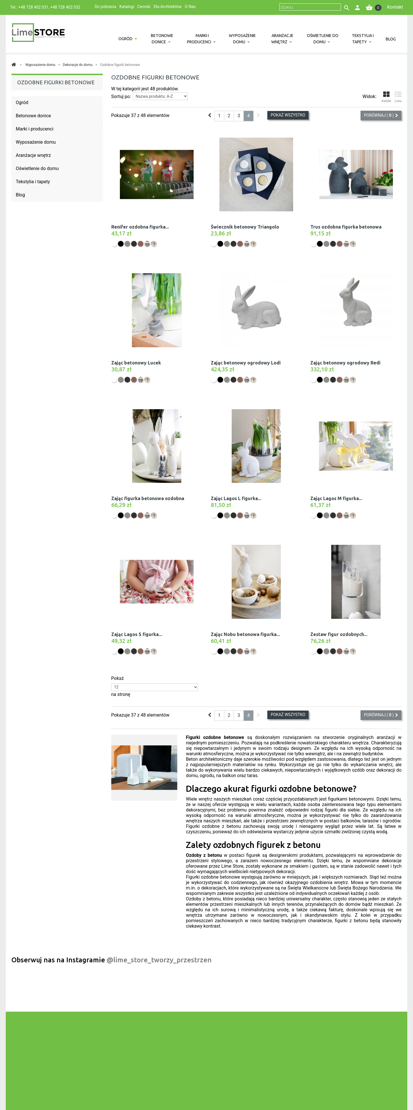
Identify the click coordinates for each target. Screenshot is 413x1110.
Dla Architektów (167, 6)
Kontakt (395, 7)
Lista (398, 97)
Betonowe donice (162, 38)
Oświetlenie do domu (322, 38)
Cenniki (144, 6)
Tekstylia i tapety (363, 38)
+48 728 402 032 (65, 7)
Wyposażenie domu (242, 38)
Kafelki (386, 97)
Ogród (125, 38)
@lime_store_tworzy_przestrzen (159, 960)
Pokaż (117, 678)
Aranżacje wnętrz (282, 38)
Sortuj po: (121, 96)
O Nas (190, 6)
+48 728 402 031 (33, 7)
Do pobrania (105, 6)
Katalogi (126, 6)
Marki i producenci (199, 38)
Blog (391, 39)
